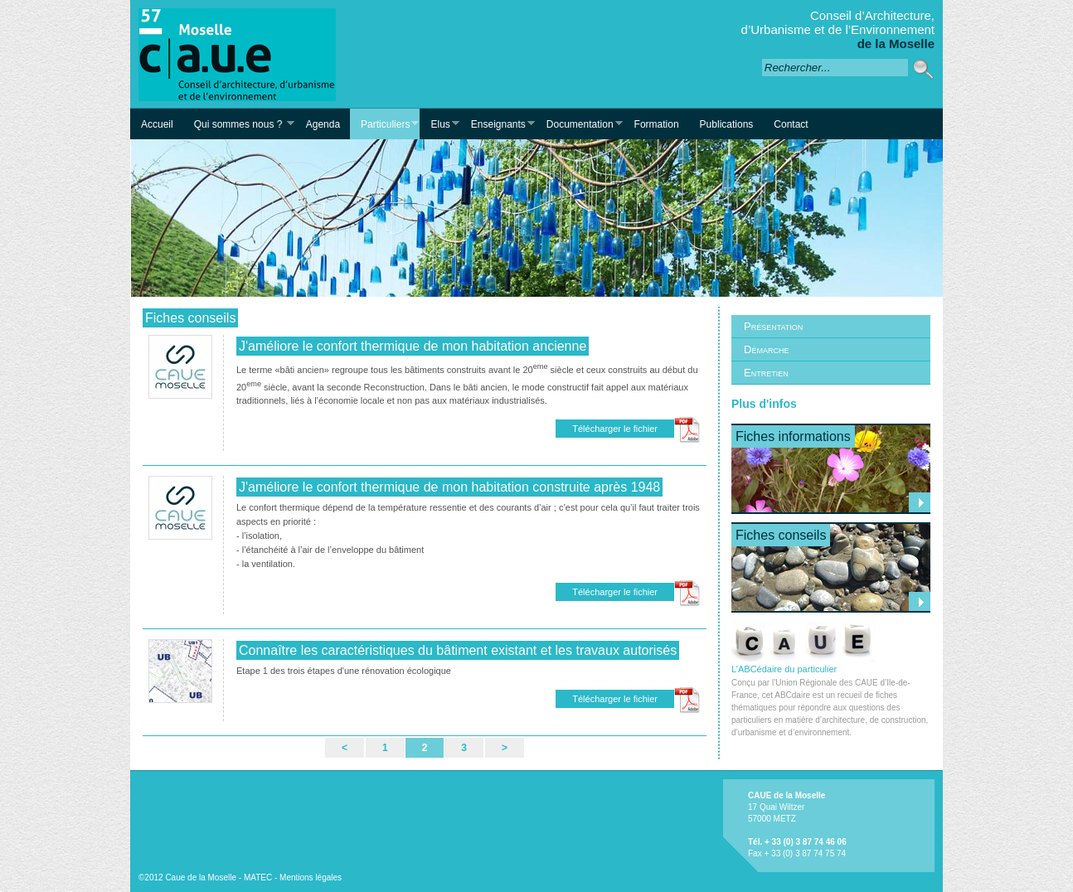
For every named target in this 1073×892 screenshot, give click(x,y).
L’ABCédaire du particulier (803, 664)
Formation (656, 124)
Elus (439, 124)
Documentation (579, 124)
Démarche (766, 349)
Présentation (773, 326)
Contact (791, 124)
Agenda (323, 124)
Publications (727, 124)
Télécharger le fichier (615, 429)
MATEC (258, 877)
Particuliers (384, 124)
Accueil (157, 124)
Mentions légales (310, 877)
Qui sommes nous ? (238, 124)
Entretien (766, 372)
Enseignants (497, 124)
